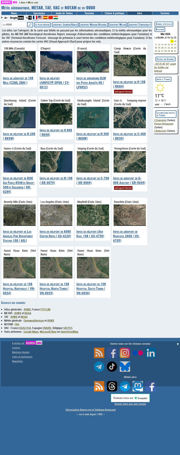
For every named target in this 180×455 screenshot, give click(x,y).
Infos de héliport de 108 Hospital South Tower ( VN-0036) (91, 288)
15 (169, 44)
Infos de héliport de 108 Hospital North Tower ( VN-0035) (54, 288)
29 (169, 50)
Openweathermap (34, 320)
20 (162, 47)
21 (165, 47)
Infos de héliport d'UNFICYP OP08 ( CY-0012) (54, 82)
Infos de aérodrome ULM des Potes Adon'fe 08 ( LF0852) (91, 82)
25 (156, 50)
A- (2, 17)
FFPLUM (45, 309)
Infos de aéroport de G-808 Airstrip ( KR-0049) (129, 180)
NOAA (27, 313)
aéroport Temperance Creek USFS (146, 24)
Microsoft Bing (48, 332)
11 (156, 44)
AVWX (27, 309)
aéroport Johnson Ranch (65, 24)
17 (175, 44)
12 (159, 44)
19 (159, 47)
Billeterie (160, 29)
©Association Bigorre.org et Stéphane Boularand (90, 409)
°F (30, 18)
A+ (6, 18)
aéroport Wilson (118, 24)
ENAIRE (47, 328)
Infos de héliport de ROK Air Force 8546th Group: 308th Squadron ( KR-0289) (19, 185)
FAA (17, 324)
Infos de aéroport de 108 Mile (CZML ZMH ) (18, 80)
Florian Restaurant (163, 124)
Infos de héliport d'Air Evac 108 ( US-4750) (90, 233)
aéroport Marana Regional (93, 24)
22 (169, 47)
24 (175, 47)
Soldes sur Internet (165, 59)
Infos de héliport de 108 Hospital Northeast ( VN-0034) (19, 288)
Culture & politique (114, 13)
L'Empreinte (160, 120)
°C (26, 18)
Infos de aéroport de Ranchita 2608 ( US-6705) (126, 236)
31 (175, 50)
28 (165, 50)
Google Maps (31, 332)
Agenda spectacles (164, 24)
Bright (13, 18)
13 (162, 44)
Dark (20, 18)
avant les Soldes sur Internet (165, 67)
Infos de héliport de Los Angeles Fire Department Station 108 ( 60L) (18, 236)
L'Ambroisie (160, 131)
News (14, 13)
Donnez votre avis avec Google (130, 404)
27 (162, 50)
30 (172, 50)
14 (165, 44)
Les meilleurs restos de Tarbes (166, 114)
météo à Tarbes (163, 79)
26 (159, 50)
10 (175, 41)
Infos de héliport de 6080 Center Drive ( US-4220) (55, 233)
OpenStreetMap (69, 332)
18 (156, 47)
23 (172, 47)
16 (172, 44)
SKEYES (68, 328)
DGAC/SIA (25, 328)
